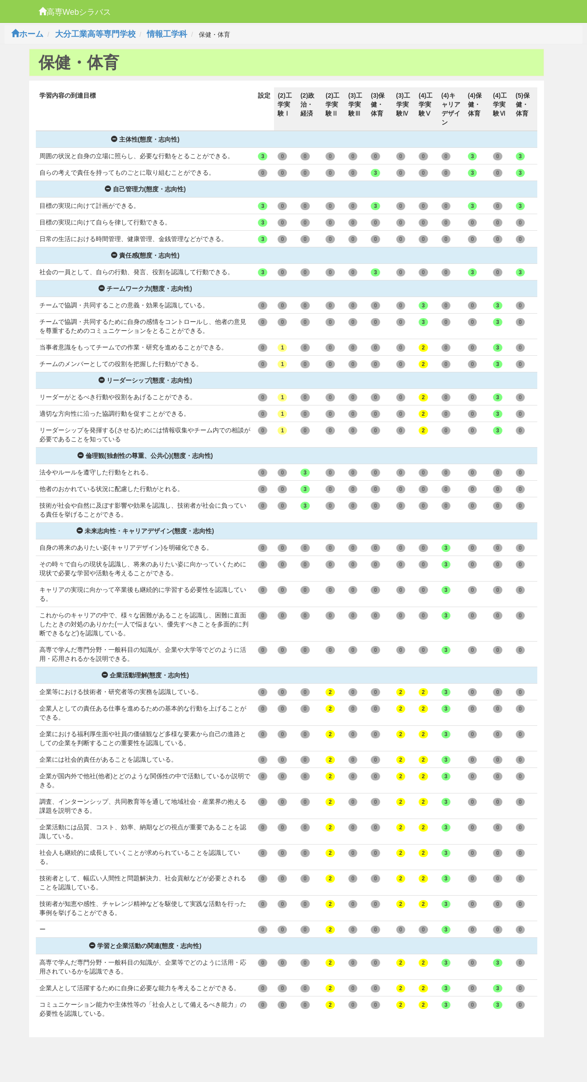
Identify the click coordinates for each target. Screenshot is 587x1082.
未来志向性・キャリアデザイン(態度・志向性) (145, 531)
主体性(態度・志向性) (145, 139)
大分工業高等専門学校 (95, 34)
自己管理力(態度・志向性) (145, 189)
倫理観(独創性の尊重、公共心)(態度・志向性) (145, 455)
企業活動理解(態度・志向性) (145, 675)
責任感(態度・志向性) (145, 255)
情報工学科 (167, 34)
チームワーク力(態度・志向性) (145, 288)
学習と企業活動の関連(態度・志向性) (145, 945)
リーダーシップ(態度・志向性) (145, 380)
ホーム (27, 34)
